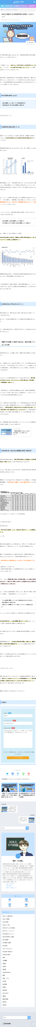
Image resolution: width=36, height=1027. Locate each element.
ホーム (10, 889)
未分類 (4, 972)
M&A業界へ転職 (7, 932)
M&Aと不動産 (6, 908)
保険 (4, 947)
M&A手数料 (6, 929)
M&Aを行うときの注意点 (15, 778)
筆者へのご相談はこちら (11, 876)
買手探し (5, 996)
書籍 (10, 894)
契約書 (4, 959)
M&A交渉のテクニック (8, 923)
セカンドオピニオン (8, 938)
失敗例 (4, 956)
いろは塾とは (26, 889)
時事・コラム (6, 969)
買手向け (5, 993)
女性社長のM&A (26, 778)
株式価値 (5, 975)
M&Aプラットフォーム (8, 920)
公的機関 (5, 950)
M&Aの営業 (6, 911)
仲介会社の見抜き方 (8, 941)
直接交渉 (5, 981)
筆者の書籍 (8, 874)
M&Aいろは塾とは (10, 872)
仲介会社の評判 (7, 944)
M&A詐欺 (5, 935)
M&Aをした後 (6, 914)
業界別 (4, 978)
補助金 (4, 987)
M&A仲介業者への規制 (8, 926)
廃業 (4, 966)
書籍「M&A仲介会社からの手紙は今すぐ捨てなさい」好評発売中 (18, 6)
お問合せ (26, 894)
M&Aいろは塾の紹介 (8, 905)
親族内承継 (5, 990)
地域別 (4, 953)
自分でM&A (6, 984)
